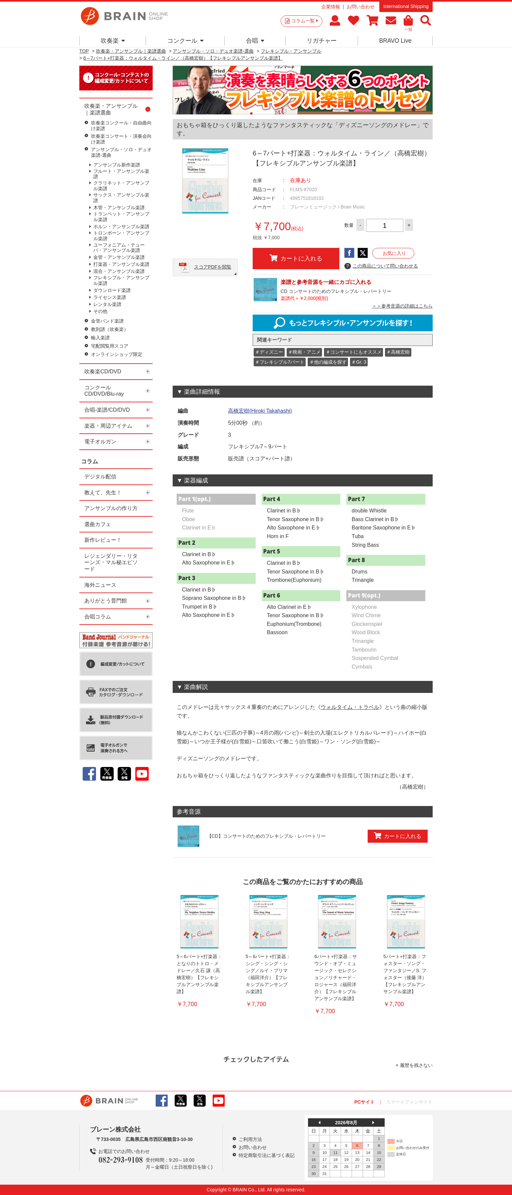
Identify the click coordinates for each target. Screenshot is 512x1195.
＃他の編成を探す (328, 362)
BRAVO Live (395, 40)
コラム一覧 (304, 20)
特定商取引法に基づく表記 (267, 1155)
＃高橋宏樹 (398, 352)
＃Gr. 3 (358, 362)
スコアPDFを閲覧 (212, 267)
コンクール (185, 40)
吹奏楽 (113, 40)
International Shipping (405, 6)
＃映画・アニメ (304, 352)
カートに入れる (296, 258)
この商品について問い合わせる (381, 266)
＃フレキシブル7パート (279, 362)
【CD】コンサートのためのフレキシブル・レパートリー (266, 836)
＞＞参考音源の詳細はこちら (402, 306)
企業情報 (330, 6)
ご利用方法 (250, 1139)
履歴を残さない (416, 1065)
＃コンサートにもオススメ (354, 352)
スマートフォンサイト (409, 1102)
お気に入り (394, 253)
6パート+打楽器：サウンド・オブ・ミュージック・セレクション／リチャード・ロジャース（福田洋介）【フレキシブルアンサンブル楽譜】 (335, 977)
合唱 (255, 40)
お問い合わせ (361, 6)
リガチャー (322, 40)
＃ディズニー (269, 352)
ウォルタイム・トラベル (350, 707)
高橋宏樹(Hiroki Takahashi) (260, 411)
